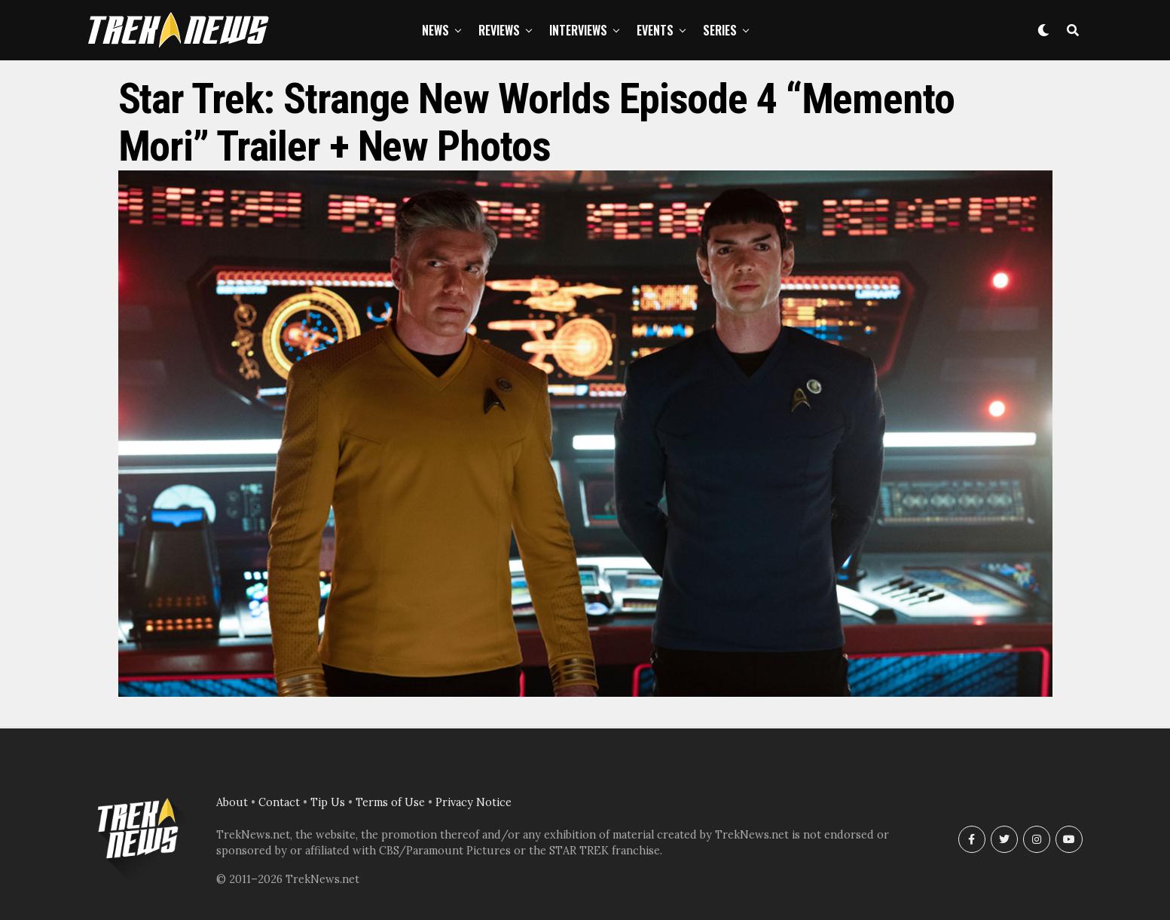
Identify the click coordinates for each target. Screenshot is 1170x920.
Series (720, 30)
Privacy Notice (473, 802)
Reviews (499, 30)
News (435, 30)
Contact (279, 802)
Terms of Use (390, 802)
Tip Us (327, 802)
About (232, 802)
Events (655, 30)
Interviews (578, 30)
